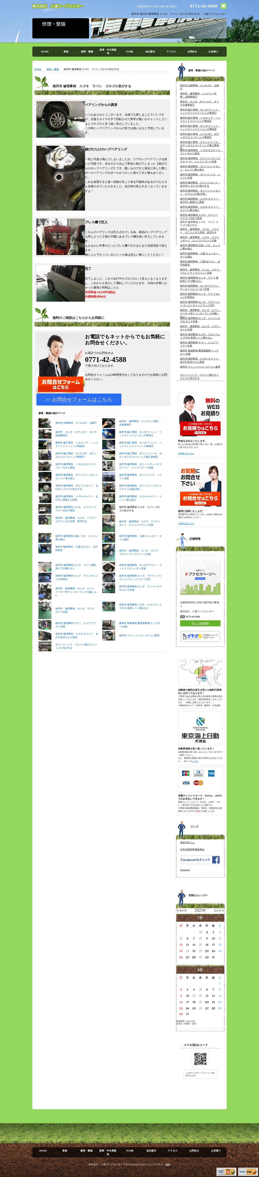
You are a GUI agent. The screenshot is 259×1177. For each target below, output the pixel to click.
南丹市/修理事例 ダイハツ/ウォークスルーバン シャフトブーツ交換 (132, 483)
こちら (195, 761)
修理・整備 (87, 51)
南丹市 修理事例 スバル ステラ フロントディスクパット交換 (131, 569)
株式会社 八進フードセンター (57, 6)
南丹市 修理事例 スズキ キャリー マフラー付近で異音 (67, 526)
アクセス (171, 51)
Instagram (185, 869)
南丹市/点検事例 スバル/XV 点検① (67, 440)
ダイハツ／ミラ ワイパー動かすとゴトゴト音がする (67, 664)
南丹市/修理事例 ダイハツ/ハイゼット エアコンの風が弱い (132, 505)
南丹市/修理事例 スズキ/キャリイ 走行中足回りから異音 (68, 653)
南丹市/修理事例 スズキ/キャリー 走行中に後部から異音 (68, 515)
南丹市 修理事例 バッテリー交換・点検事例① (131, 440)
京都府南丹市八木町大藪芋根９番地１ (157, 6)
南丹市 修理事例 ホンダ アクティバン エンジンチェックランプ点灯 (132, 595)
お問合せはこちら (186, 523)
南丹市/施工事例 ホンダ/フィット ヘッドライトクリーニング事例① (132, 451)
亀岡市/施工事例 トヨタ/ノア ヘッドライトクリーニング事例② (68, 462)
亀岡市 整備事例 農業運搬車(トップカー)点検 (131, 642)
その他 (129, 51)
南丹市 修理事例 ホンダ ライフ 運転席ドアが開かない (67, 584)
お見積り (213, 51)
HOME (45, 51)
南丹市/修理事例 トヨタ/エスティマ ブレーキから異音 (68, 483)
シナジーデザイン (155, 1164)
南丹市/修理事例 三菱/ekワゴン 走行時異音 (68, 566)
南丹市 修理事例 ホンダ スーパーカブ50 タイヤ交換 (132, 606)
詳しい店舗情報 (200, 623)
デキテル (128, 1164)
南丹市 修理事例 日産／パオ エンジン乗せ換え (68, 555)
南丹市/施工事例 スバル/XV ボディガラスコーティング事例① (67, 473)
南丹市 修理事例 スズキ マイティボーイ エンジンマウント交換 (131, 540)
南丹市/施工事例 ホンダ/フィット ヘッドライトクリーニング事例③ (132, 462)
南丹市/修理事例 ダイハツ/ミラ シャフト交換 (132, 494)
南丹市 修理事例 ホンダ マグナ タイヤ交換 (67, 627)
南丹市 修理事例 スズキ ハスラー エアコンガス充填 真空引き (68, 537)
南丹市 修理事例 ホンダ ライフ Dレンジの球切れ (68, 595)
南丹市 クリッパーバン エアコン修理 (130, 653)
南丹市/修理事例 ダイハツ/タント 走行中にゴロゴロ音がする (68, 505)
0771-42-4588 (204, 6)
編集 (168, 1164)
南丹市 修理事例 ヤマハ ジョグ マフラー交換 (67, 642)
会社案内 (150, 51)
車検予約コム (187, 842)
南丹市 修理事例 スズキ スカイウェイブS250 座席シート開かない (132, 624)
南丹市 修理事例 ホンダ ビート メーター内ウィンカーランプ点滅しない (67, 609)
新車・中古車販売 (108, 51)
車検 (66, 51)
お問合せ (192, 51)
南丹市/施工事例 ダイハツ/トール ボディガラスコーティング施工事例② (132, 473)
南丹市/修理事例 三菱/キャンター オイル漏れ (132, 555)
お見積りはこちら (186, 453)
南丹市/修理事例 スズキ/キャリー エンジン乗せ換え (132, 515)
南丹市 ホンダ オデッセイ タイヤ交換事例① (67, 451)
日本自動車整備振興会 (192, 849)
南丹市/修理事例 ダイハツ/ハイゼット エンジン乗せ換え (68, 494)
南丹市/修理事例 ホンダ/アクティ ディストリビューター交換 (132, 584)
